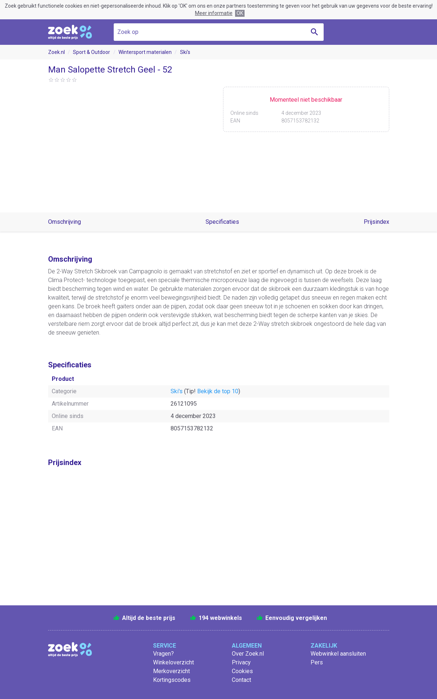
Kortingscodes (172, 679)
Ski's (185, 52)
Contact (241, 679)
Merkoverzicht (171, 671)
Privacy (241, 662)
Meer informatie (214, 13)
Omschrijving (64, 221)
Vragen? (163, 653)
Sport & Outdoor (91, 52)
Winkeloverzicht (173, 662)
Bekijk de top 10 (217, 391)
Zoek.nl (56, 52)
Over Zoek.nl (248, 653)
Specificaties (222, 221)
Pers (317, 662)
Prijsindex (376, 221)
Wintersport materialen (145, 52)
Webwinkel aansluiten (338, 653)
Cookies (242, 671)
